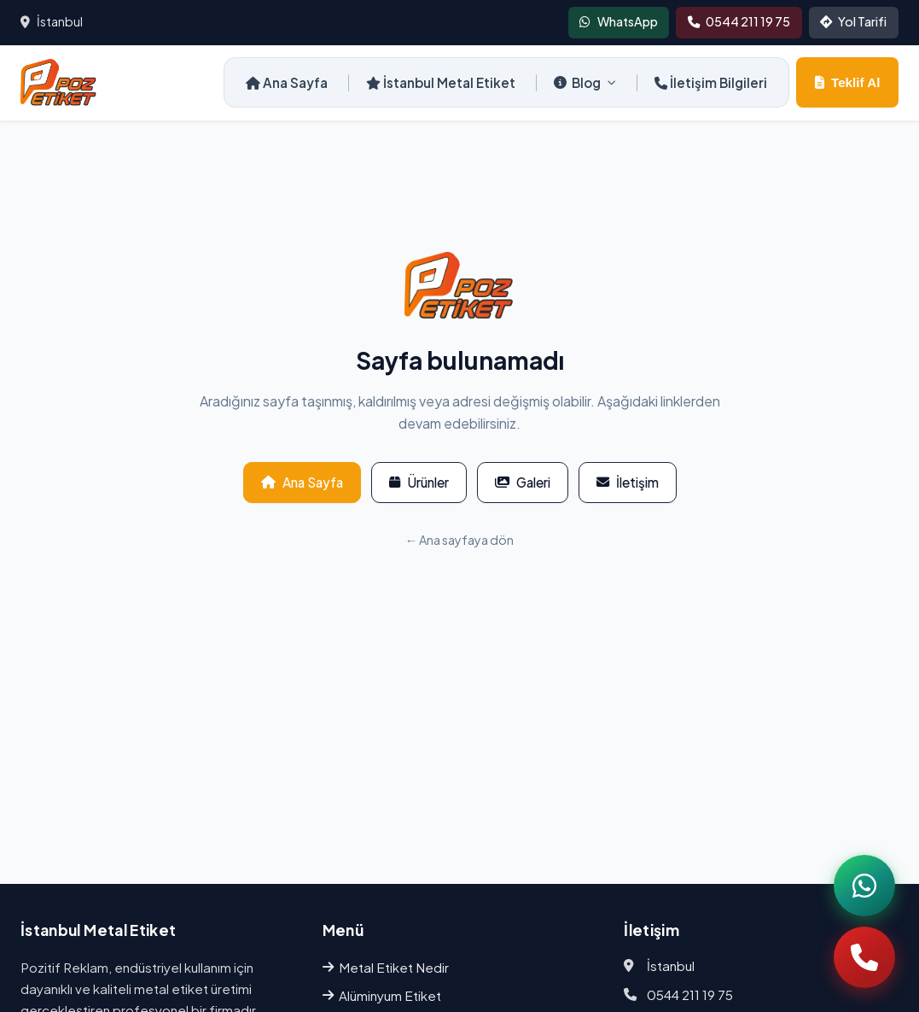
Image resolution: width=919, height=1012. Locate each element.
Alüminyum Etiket (382, 995)
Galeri (522, 482)
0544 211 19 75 (690, 994)
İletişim (627, 482)
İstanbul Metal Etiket (440, 82)
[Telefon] (864, 957)
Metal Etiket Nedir (386, 967)
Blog (585, 82)
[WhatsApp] (864, 885)
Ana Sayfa (287, 82)
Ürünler (419, 482)
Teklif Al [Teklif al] (847, 82)
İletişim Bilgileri (710, 82)
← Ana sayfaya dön (459, 539)
